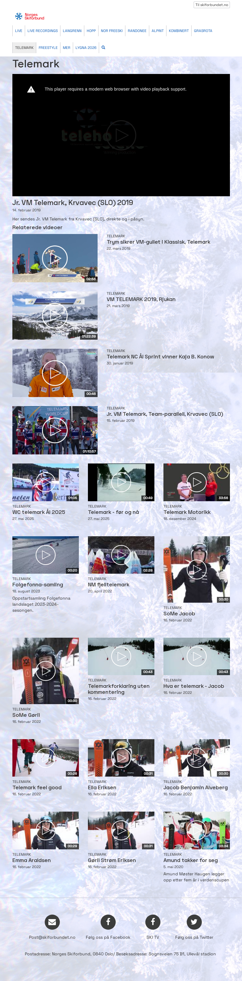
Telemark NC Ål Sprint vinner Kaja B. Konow (160, 357)
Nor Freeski (112, 30)
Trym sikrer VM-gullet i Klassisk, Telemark (158, 242)
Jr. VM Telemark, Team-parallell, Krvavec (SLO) (165, 414)
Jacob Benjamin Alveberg (195, 787)
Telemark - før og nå (113, 512)
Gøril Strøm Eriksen (112, 860)
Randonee (137, 30)
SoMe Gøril (26, 715)
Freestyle (48, 47)
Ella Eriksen (102, 787)
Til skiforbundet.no (211, 4)
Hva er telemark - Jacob (193, 686)
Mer (66, 47)
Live (18, 30)
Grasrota (203, 30)
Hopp (91, 30)
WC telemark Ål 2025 (38, 512)
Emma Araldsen (31, 860)
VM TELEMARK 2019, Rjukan (141, 299)
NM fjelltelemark (108, 585)
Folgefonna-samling (37, 585)
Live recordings (42, 30)
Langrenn (72, 30)
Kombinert (179, 30)
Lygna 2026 (86, 47)
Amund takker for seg (190, 860)
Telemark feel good (37, 787)
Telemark (24, 47)
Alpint (158, 30)
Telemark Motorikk (187, 512)
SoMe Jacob (179, 614)
